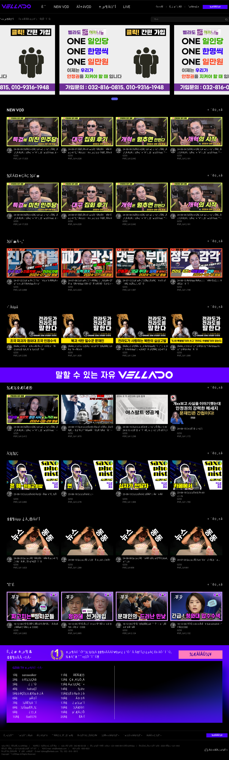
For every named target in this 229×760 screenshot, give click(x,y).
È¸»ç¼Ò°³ (9, 735)
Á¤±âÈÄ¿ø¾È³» (216, 750)
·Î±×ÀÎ (159, 7)
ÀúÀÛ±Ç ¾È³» (154, 735)
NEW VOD (61, 6)
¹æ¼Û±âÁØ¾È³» (133, 735)
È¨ (43, 6)
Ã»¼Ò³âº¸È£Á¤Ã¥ (87, 735)
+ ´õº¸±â (214, 110)
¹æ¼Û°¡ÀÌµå (25, 735)
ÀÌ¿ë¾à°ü (42, 735)
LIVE (126, 6)
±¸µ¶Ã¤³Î (107, 6)
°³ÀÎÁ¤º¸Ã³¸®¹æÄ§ (62, 735)
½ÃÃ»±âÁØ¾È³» (110, 735)
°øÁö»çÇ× (193, 7)
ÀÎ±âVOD (83, 6)
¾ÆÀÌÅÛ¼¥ (215, 7)
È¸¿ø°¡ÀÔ (175, 7)
